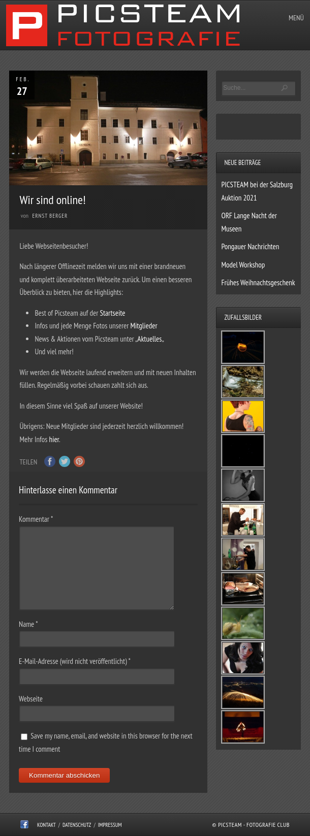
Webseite (31, 699)
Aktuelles (149, 339)
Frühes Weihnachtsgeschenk (258, 282)
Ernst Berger (50, 215)
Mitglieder (144, 325)
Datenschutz (77, 824)
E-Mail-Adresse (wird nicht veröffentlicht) (75, 661)
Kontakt (46, 824)
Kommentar (36, 519)
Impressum (110, 824)
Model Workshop (243, 265)
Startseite (112, 313)
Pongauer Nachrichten (250, 246)
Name (28, 624)
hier (54, 439)
